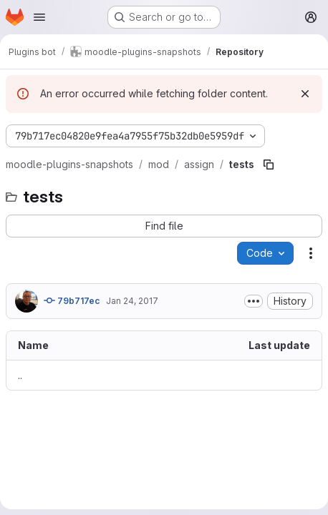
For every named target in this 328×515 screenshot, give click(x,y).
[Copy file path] (268, 164)
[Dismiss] (305, 93)
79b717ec (72, 300)
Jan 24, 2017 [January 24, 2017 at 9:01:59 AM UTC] (132, 300)
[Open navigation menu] (39, 17)
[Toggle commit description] (253, 301)
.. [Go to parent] (20, 375)
